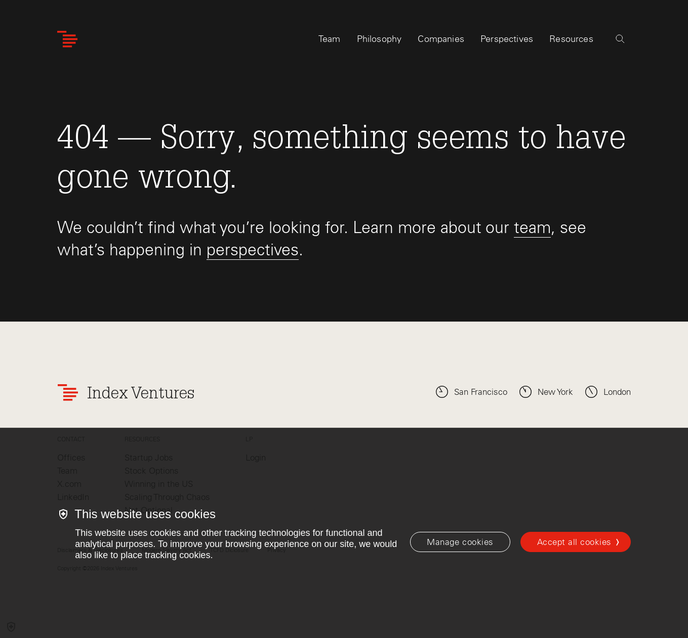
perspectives (253, 249)
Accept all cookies (574, 542)
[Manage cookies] (460, 542)
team (532, 227)
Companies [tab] (441, 38)
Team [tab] (329, 38)
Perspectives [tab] (506, 38)
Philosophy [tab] (379, 38)
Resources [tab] (571, 38)
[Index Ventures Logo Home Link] (67, 39)
